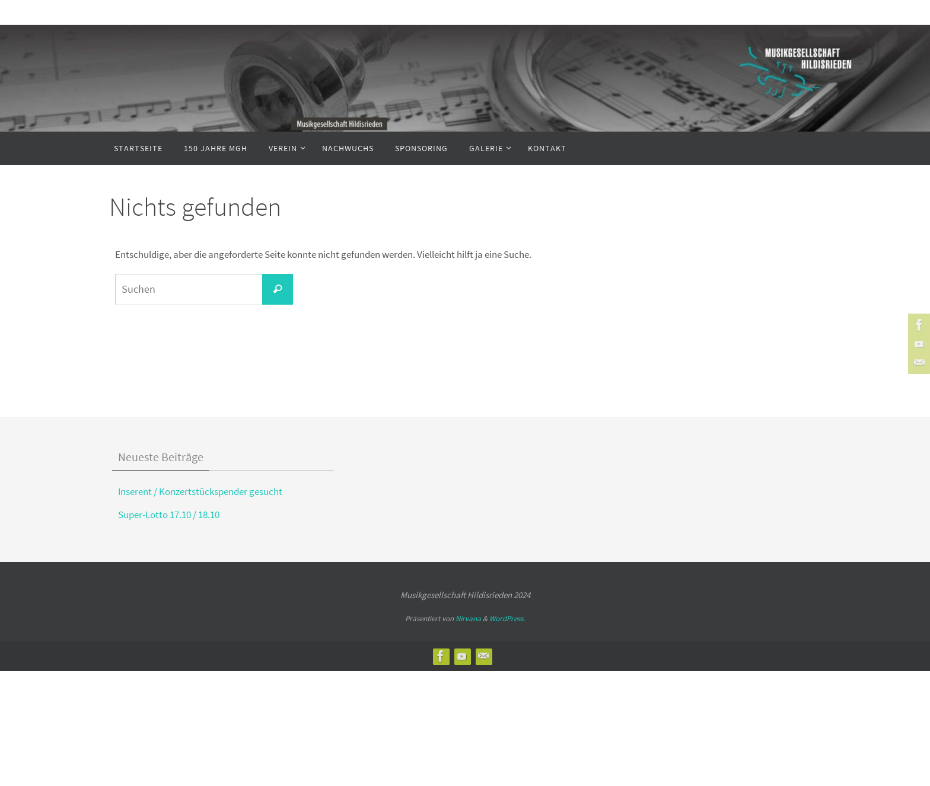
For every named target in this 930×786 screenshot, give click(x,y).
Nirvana (468, 619)
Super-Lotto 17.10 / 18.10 (168, 514)
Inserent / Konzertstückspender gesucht (200, 491)
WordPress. (507, 619)
